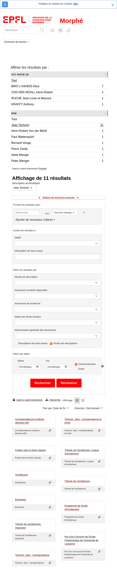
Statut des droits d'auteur (28, 316)
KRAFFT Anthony (57, 104)
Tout (14, 80)
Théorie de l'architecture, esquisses (28, 526)
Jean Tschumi (57, 125)
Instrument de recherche (27, 303)
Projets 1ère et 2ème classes (30, 450)
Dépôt (18, 237)
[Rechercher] (20, 30)
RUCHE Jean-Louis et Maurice (57, 98)
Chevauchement (87, 364)
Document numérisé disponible (31, 290)
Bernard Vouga (57, 143)
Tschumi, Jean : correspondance (32, 555)
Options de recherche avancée (58, 197)
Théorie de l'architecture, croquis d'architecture (82, 452)
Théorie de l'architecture (77, 481)
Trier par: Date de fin (54, 408)
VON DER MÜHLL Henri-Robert (57, 92)
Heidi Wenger (57, 155)
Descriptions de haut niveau (33, 343)
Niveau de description (26, 276)
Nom (13, 113)
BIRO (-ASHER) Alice (57, 86)
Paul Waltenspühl (57, 137)
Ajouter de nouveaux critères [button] (34, 219)
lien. (75, 3)
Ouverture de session (15, 41)
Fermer (43, 168)
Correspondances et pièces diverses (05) (29, 421)
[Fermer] (113, 5)
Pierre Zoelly (57, 149)
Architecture (21, 474)
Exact (81, 368)
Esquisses (20, 499)
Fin (47, 360)
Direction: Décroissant (88, 408)
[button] (60, 30)
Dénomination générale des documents (35, 330)
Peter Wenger (57, 161)
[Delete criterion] (84, 212)
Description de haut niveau (29, 250)
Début (21, 360)
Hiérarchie (53, 400)
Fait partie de (20, 74)
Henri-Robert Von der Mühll (57, 131)
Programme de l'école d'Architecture (76, 507)
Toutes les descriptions (65, 343)
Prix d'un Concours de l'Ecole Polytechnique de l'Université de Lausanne (81, 540)
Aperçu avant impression (28, 400)
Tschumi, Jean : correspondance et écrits (83, 421)
